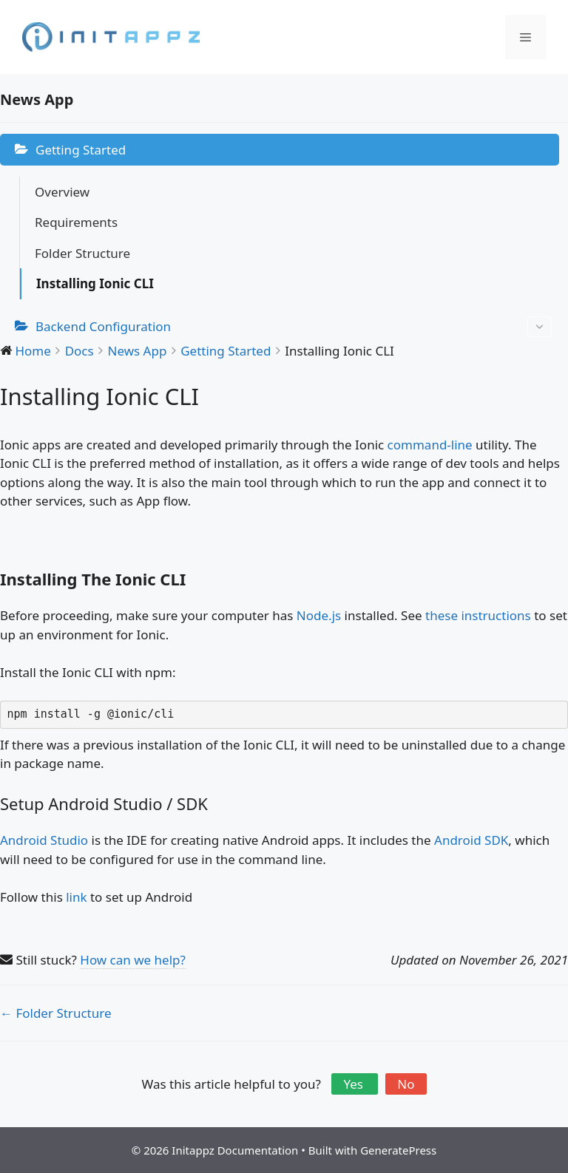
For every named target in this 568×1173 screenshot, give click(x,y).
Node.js (319, 615)
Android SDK (471, 840)
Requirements (76, 222)
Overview (62, 191)
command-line (430, 444)
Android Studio (44, 840)
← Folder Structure (55, 1012)
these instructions (478, 615)
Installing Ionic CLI (95, 283)
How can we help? (133, 959)
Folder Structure (82, 253)
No (405, 1083)
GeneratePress (398, 1150)
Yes (354, 1083)
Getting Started (81, 149)
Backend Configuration (294, 327)
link (76, 896)
